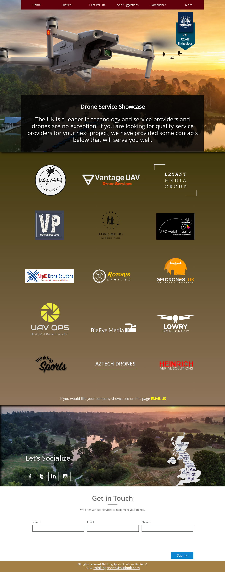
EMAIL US (158, 398)
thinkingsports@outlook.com (116, 568)
